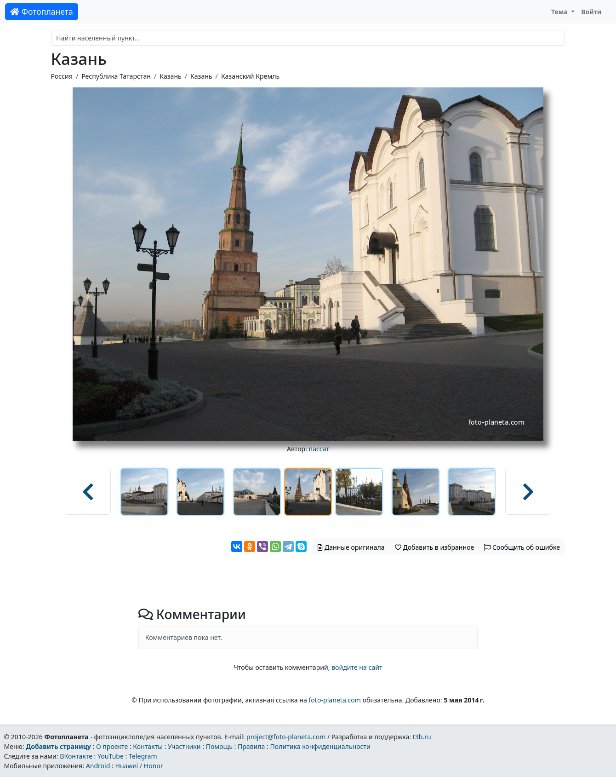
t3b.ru (422, 736)
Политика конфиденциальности (320, 746)
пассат (319, 448)
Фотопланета (41, 11)
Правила (251, 746)
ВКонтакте (76, 756)
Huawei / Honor (139, 765)
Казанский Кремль (250, 76)
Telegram (143, 756)
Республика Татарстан (116, 76)
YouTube (110, 756)
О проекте (112, 746)
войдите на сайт (356, 667)
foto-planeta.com (335, 700)
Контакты (148, 746)
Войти (591, 11)
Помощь (219, 746)
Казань (171, 76)
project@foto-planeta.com (285, 736)
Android (98, 765)
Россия (62, 76)
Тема (560, 11)
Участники (184, 746)
